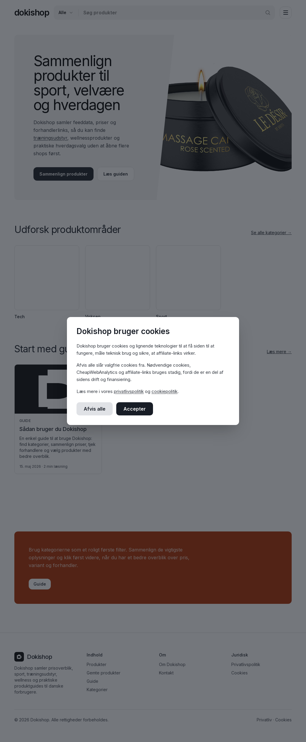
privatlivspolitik (129, 391)
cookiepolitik (165, 391)
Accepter (134, 409)
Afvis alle (94, 409)
